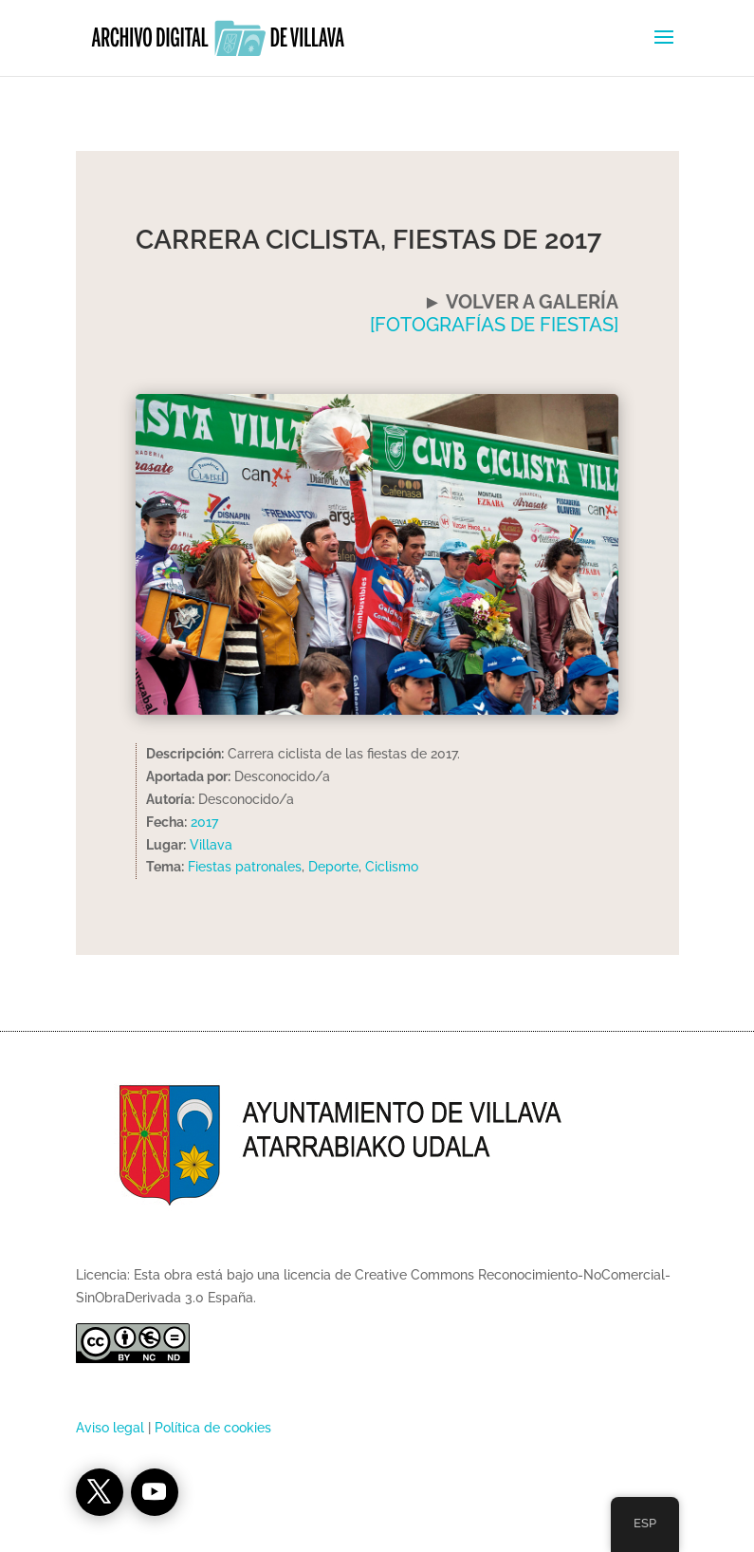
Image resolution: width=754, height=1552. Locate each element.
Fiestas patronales (245, 866)
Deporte (333, 866)
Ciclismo (391, 866)
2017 (204, 822)
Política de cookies (213, 1427)
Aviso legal (110, 1427)
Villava (211, 844)
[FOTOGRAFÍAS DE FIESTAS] (494, 324)
